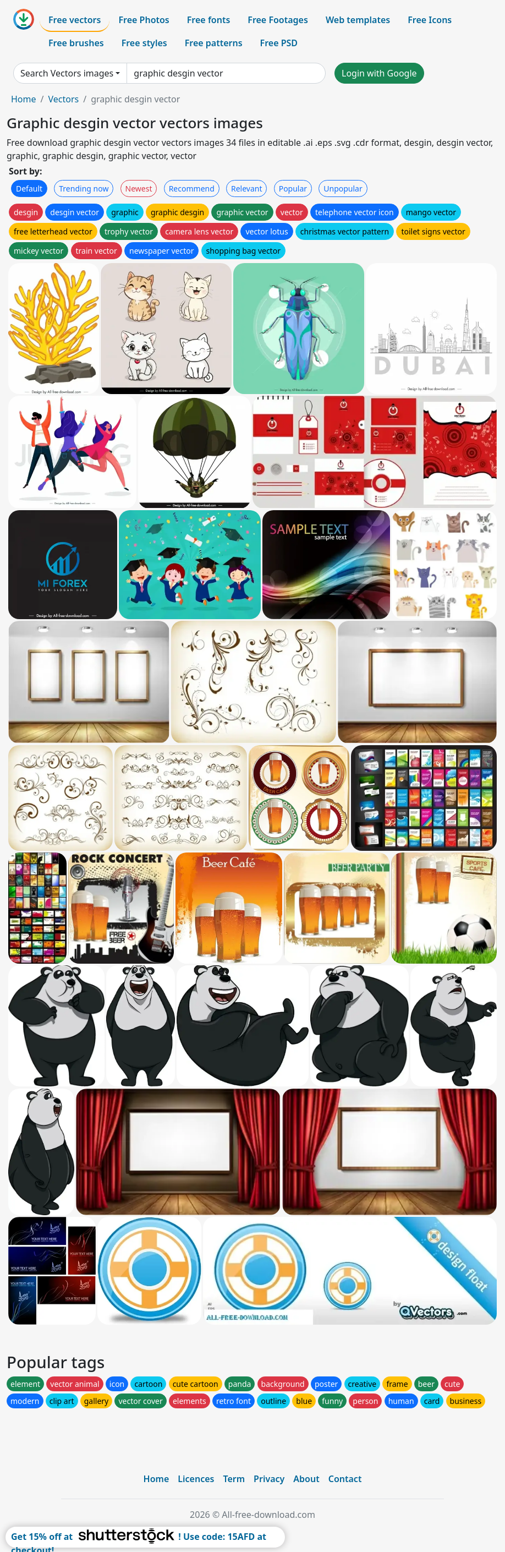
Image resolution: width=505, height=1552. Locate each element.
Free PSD (279, 43)
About (306, 1479)
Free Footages (278, 20)
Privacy (269, 1479)
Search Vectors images (66, 73)
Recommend (192, 188)
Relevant (246, 188)
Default (29, 188)
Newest (138, 188)
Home (23, 99)
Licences (196, 1479)
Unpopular (342, 188)
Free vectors (74, 20)
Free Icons (430, 20)
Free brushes (76, 43)
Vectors (63, 99)
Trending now (83, 188)
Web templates (358, 20)
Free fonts (208, 20)
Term (234, 1479)
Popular (293, 188)
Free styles (144, 43)
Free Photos (143, 20)
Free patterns (214, 43)
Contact (345, 1479)
